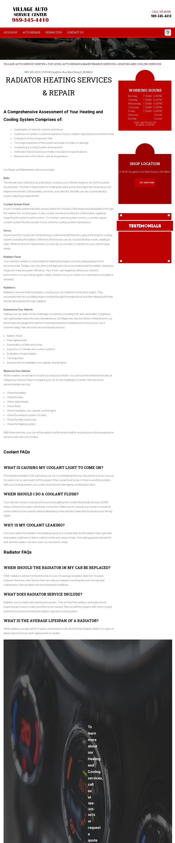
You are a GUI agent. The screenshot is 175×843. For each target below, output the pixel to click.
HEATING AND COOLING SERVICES (139, 64)
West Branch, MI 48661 (80, 72)
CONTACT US (75, 32)
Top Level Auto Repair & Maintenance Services (82, 64)
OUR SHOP (10, 32)
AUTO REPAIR (31, 32)
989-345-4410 (161, 16)
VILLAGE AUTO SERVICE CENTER (24, 64)
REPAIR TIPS (54, 32)
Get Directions (145, 182)
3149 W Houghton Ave (54, 72)
